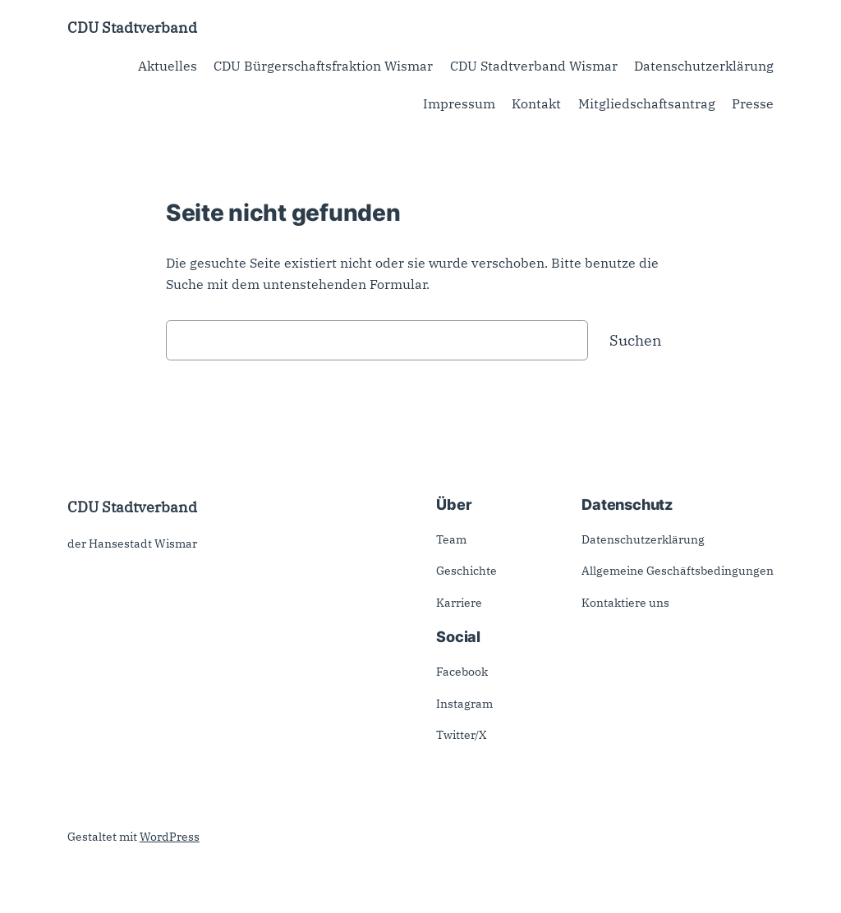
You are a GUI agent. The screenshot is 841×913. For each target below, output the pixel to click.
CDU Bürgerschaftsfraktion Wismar (323, 65)
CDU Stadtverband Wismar (534, 65)
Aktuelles (167, 65)
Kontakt (536, 103)
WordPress (170, 836)
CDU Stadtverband (132, 27)
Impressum (459, 103)
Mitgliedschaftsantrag (646, 103)
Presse (753, 103)
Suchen (635, 340)
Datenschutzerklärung (704, 65)
